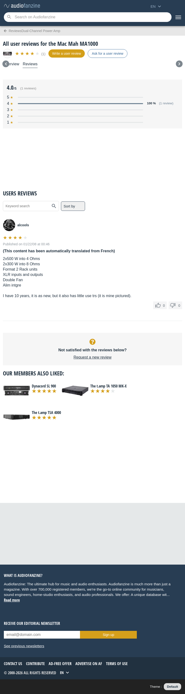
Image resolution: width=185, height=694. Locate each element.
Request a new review (92, 357)
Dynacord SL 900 (44, 386)
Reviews (30, 64)
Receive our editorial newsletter (32, 623)
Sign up (108, 635)
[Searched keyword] (88, 17)
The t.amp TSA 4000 (46, 412)
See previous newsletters (24, 646)
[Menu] (178, 17)
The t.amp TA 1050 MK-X (108, 386)
